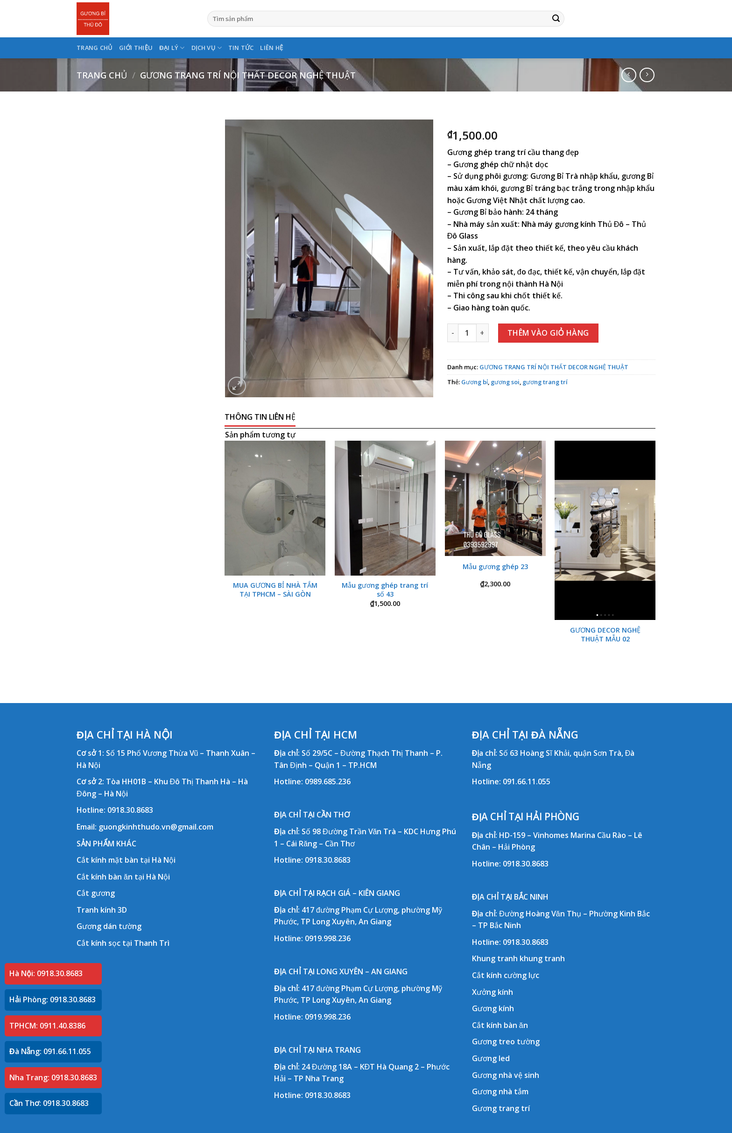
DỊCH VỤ (206, 47)
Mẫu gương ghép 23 (495, 567)
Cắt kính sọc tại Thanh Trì (123, 943)
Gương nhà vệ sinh (505, 1075)
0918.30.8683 (130, 810)
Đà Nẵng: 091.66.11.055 (50, 1051)
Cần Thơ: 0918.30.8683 (49, 1103)
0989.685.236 (328, 781)
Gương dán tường (109, 926)
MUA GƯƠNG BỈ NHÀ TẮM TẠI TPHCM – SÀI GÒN (275, 589)
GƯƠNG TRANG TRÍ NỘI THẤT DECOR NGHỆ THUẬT (248, 75)
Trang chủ (102, 75)
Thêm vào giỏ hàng (548, 333)
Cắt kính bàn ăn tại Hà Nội (123, 877)
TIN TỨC (241, 47)
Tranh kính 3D (102, 910)
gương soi (505, 382)
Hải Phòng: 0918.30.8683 (52, 999)
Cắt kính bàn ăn (500, 1025)
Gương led (491, 1058)
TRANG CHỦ (95, 47)
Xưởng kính (492, 992)
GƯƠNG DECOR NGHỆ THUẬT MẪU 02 (605, 634)
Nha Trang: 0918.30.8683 (53, 1077)
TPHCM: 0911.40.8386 (47, 1025)
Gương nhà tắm (500, 1091)
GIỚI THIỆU (136, 47)
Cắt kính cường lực (505, 975)
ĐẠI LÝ (171, 47)
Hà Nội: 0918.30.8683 (46, 973)
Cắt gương (96, 893)
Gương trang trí (501, 1108)
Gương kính (493, 1008)
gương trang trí (545, 382)
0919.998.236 (328, 938)
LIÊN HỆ (271, 47)
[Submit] (556, 19)
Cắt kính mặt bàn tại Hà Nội (126, 860)
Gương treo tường (506, 1041)
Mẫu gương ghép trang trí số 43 (385, 589)
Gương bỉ (474, 382)
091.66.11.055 (526, 781)
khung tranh (542, 958)
